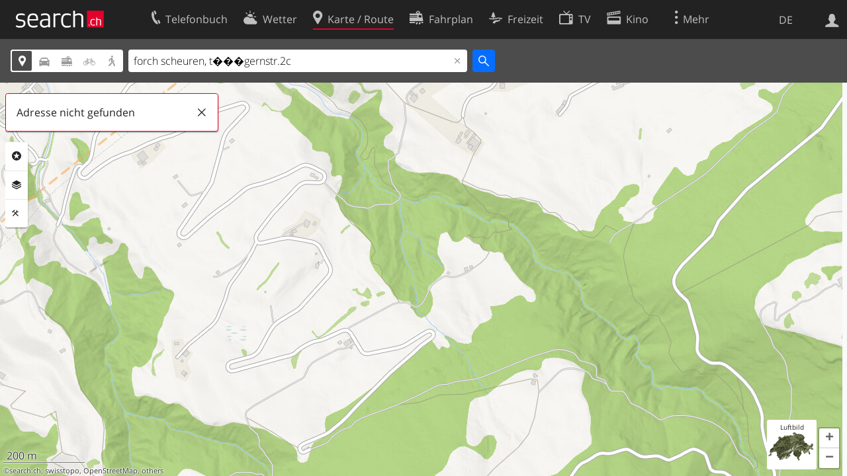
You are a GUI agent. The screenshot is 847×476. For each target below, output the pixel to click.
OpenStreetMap (110, 470)
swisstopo (62, 470)
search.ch (25, 470)
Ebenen (16, 185)
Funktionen (16, 213)
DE (786, 20)
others (152, 470)
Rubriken (16, 156)
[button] (829, 438)
